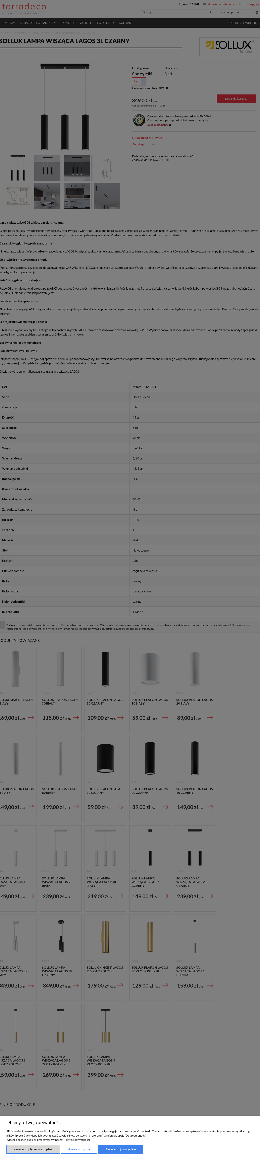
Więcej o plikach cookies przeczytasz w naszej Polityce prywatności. (48, 1139)
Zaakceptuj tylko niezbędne (33, 1149)
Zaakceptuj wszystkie (120, 1149)
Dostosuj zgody (79, 1149)
